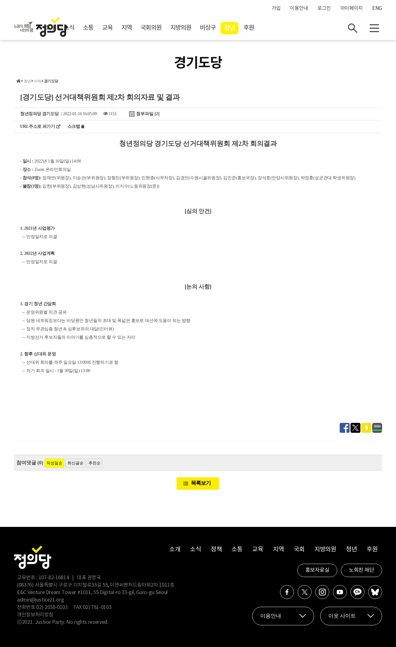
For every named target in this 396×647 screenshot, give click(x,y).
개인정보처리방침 (35, 615)
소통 (143, 28)
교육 (162, 28)
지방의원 (236, 28)
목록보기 (201, 483)
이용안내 (299, 8)
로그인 (324, 8)
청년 (285, 28)
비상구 (263, 28)
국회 (299, 549)
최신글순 (75, 463)
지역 (182, 28)
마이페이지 (351, 8)
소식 (124, 28)
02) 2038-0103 (51, 607)
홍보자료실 (317, 570)
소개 (105, 28)
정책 (216, 549)
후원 (304, 28)
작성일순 (54, 463)
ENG (377, 8)
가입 (276, 8)
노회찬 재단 (361, 570)
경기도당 (51, 81)
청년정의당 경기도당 (39, 113)
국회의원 (206, 28)
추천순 (94, 463)
